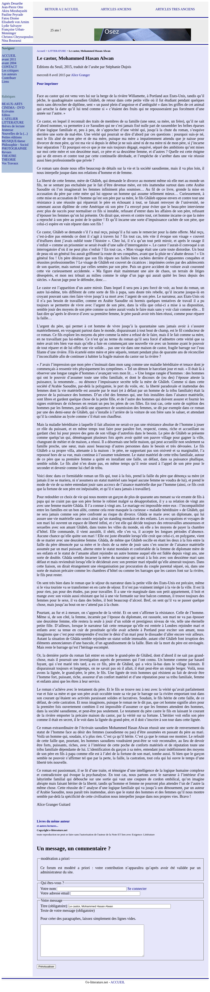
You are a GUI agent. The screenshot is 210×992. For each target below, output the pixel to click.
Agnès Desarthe (12, 3)
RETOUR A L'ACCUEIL (62, 9)
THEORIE (9, 159)
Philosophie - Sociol (15, 144)
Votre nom (48, 889)
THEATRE (9, 156)
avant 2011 (9, 59)
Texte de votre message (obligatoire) (68, 910)
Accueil (41, 50)
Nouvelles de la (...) (15, 133)
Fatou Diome (10, 18)
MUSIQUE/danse (13, 141)
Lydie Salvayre (11, 25)
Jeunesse (7, 130)
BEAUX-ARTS (12, 104)
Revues (6, 152)
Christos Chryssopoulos (17, 37)
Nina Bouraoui (11, 40)
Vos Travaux (10, 163)
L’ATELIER (10, 118)
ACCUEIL (9, 55)
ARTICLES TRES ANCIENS (175, 9)
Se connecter (137, 889)
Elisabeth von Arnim (15, 22)
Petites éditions (12, 137)
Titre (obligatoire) (54, 906)
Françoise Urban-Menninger (13, 31)
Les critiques (10, 70)
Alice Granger (80, 75)
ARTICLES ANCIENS (116, 9)
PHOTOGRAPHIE (14, 148)
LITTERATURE (13, 122)
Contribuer (9, 78)
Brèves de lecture (13, 126)
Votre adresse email (55, 893)
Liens (5, 81)
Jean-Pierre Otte (12, 7)
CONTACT (9, 66)
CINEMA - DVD (13, 107)
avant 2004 (9, 63)
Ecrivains (8, 111)
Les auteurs (9, 74)
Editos (6, 115)
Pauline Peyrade (12, 14)
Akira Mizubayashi (14, 11)
